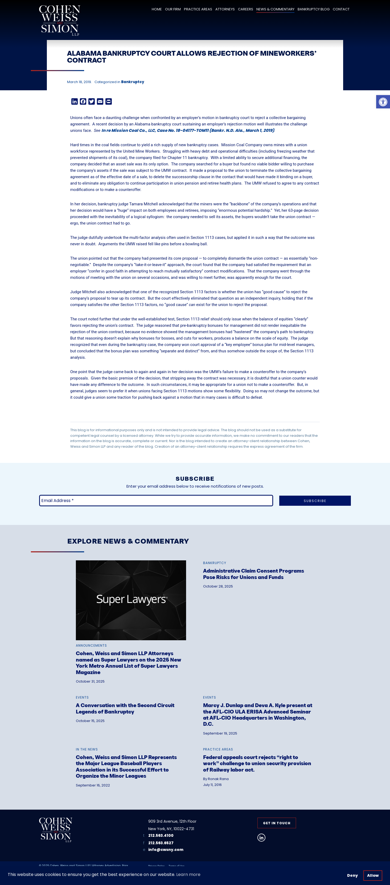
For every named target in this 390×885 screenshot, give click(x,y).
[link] (383, 101)
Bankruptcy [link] (132, 81)
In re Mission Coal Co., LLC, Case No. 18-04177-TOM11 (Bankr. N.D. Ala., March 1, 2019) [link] (187, 130)
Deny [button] (352, 875)
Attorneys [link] (225, 9)
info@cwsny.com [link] (165, 849)
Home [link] (157, 9)
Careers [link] (245, 9)
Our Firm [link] (173, 9)
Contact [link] (341, 9)
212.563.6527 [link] (161, 843)
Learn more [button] (188, 874)
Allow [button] (373, 875)
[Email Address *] (156, 500)
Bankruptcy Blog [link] (314, 9)
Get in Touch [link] (276, 823)
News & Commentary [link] (275, 9)
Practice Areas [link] (198, 9)
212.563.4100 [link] (161, 835)
